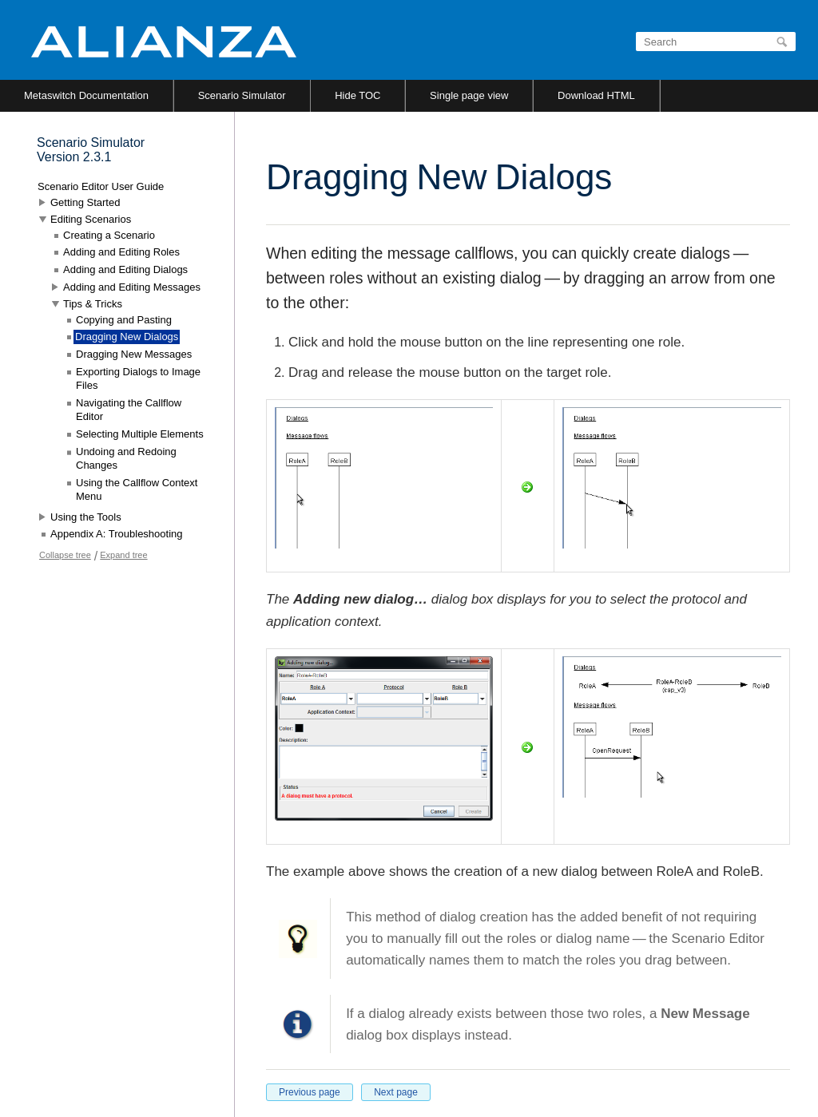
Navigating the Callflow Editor (128, 410)
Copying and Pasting (124, 320)
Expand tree (123, 555)
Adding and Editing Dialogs (125, 269)
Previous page (309, 1092)
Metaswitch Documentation (86, 95)
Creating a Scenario (109, 235)
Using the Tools (85, 517)
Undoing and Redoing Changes (126, 459)
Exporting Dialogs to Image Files (138, 379)
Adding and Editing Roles (121, 252)
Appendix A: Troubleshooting (116, 534)
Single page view (469, 95)
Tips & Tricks (92, 304)
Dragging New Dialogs (126, 337)
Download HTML (596, 95)
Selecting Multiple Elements (140, 434)
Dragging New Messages (134, 354)
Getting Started (85, 202)
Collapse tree (65, 555)
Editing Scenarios (90, 219)
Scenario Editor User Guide (101, 186)
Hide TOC (357, 95)
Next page (396, 1092)
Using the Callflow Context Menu (136, 490)
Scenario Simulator (242, 95)
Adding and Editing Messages (132, 287)
